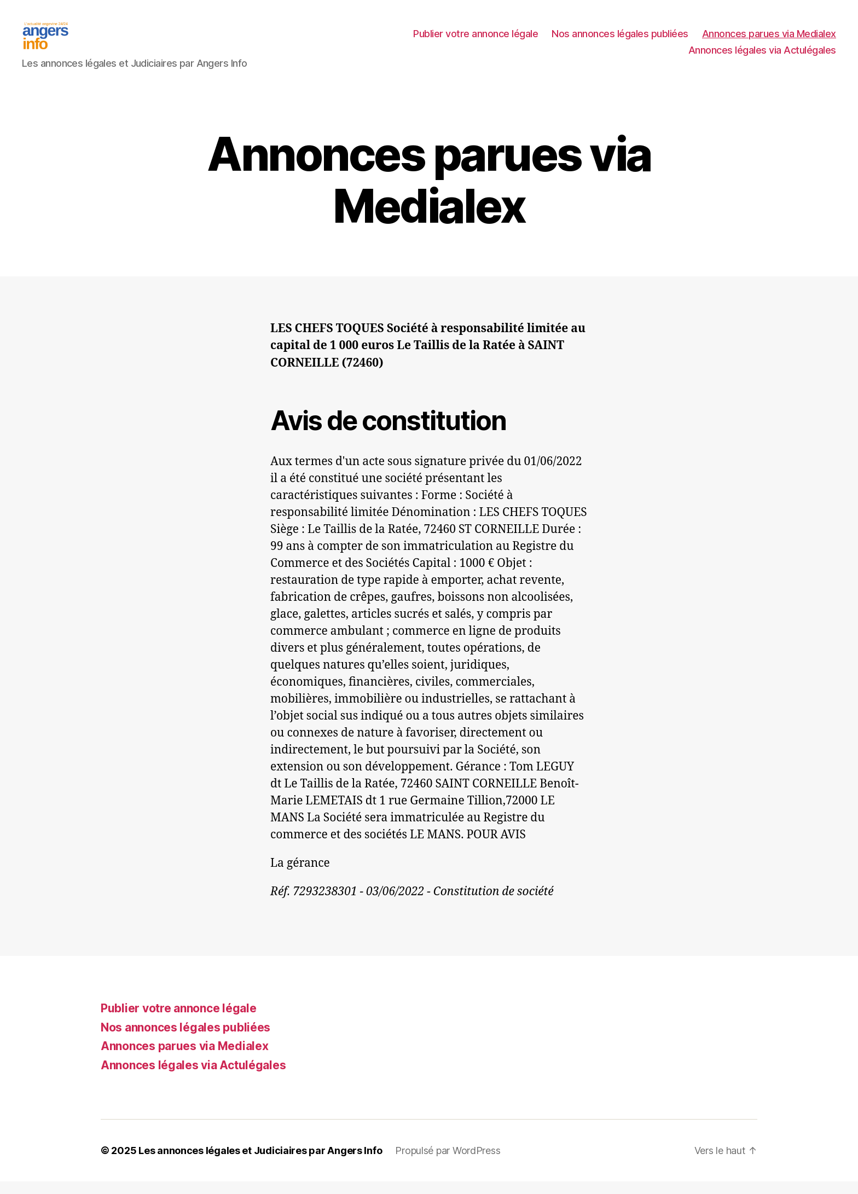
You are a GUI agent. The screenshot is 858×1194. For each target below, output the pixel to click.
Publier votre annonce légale (475, 40)
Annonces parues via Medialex (769, 40)
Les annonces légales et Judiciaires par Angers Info (260, 1163)
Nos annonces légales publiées (620, 40)
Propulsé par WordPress (447, 1163)
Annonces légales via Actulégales (762, 56)
